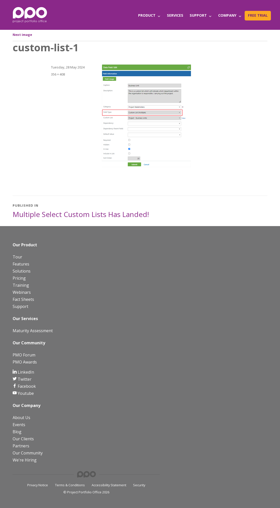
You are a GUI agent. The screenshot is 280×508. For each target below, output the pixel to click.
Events (19, 424)
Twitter (24, 379)
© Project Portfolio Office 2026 (86, 492)
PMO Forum (24, 355)
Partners (21, 446)
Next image (22, 34)
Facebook (26, 386)
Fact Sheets (23, 299)
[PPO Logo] (30, 14)
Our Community (28, 453)
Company (227, 15)
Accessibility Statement (109, 485)
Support (198, 15)
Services (175, 15)
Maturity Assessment (33, 330)
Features (21, 264)
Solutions (22, 271)
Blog (17, 431)
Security (139, 485)
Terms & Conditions (70, 485)
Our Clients (23, 439)
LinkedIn (25, 372)
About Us (21, 417)
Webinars (22, 292)
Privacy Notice (37, 485)
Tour (17, 257)
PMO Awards (25, 362)
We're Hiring (25, 460)
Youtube (25, 393)
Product (147, 15)
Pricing (19, 278)
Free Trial (258, 15)
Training (21, 285)
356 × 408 (58, 74)
